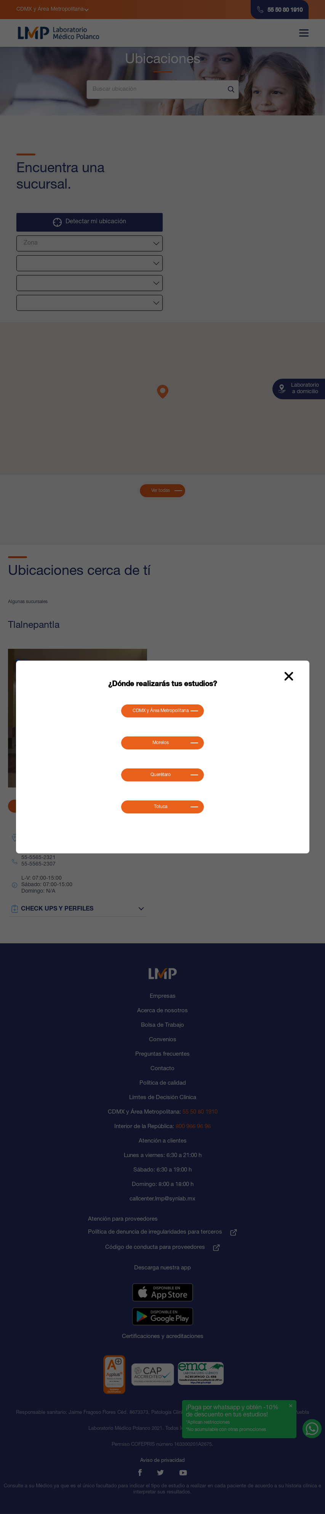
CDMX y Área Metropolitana (161, 711)
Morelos (160, 743)
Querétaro (160, 775)
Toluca (160, 807)
